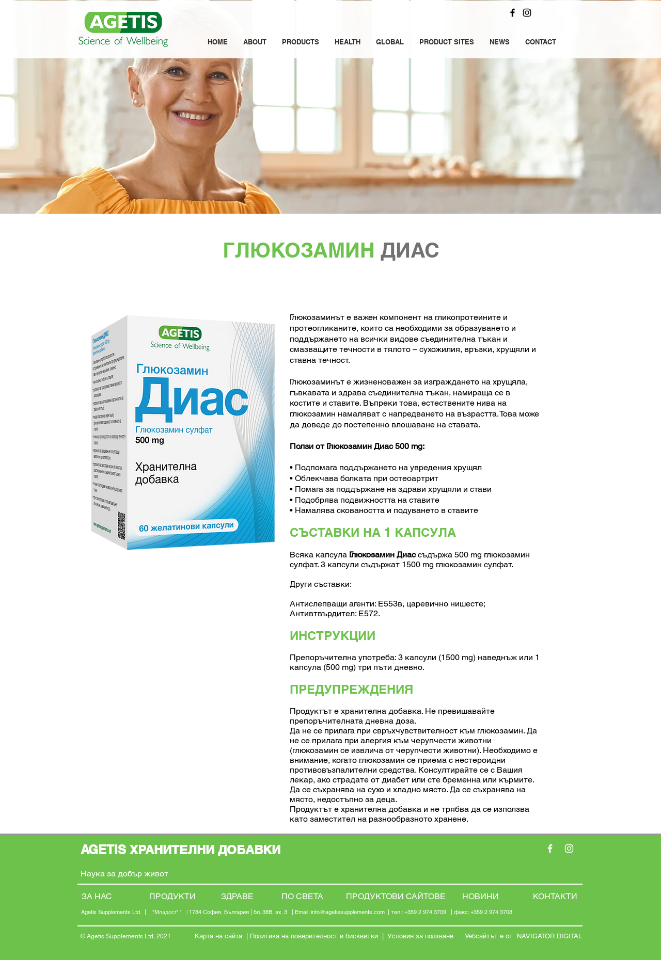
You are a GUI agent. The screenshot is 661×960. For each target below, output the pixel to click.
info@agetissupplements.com (348, 912)
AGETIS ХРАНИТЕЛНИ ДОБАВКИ (182, 849)
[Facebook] (512, 12)
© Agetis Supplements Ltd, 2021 (126, 936)
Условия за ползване (421, 936)
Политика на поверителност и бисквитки (314, 936)
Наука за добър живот (125, 873)
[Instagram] (527, 12)
